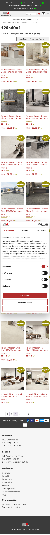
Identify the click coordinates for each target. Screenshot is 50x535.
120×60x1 (25, 22)
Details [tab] (25, 230)
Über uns (6, 473)
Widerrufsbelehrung (11, 491)
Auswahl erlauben (25, 302)
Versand (5, 485)
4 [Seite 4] (19, 414)
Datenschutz (7, 482)
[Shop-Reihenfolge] (32, 39)
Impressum (7, 479)
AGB (4, 495)
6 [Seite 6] (28, 414)
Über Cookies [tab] (41, 230)
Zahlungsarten (8, 488)
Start (3, 22)
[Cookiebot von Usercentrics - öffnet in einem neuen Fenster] (38, 224)
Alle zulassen (25, 295)
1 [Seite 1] (7, 414)
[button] (14, 3)
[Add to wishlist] (20, 46)
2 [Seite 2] (11, 414)
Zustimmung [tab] (9, 230)
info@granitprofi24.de (18, 462)
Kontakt (5, 476)
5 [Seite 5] (24, 414)
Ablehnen (25, 309)
